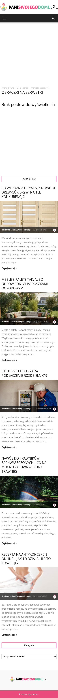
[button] (53, 18)
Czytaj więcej (9, 268)
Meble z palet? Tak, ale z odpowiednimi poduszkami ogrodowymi (25, 283)
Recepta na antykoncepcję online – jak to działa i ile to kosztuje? (26, 558)
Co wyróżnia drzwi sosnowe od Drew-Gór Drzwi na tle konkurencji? (29, 192)
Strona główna (8, 88)
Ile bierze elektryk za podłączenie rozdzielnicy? (24, 373)
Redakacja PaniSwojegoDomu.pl (16, 230)
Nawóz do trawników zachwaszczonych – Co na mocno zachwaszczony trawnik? (24, 465)
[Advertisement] (29, 53)
